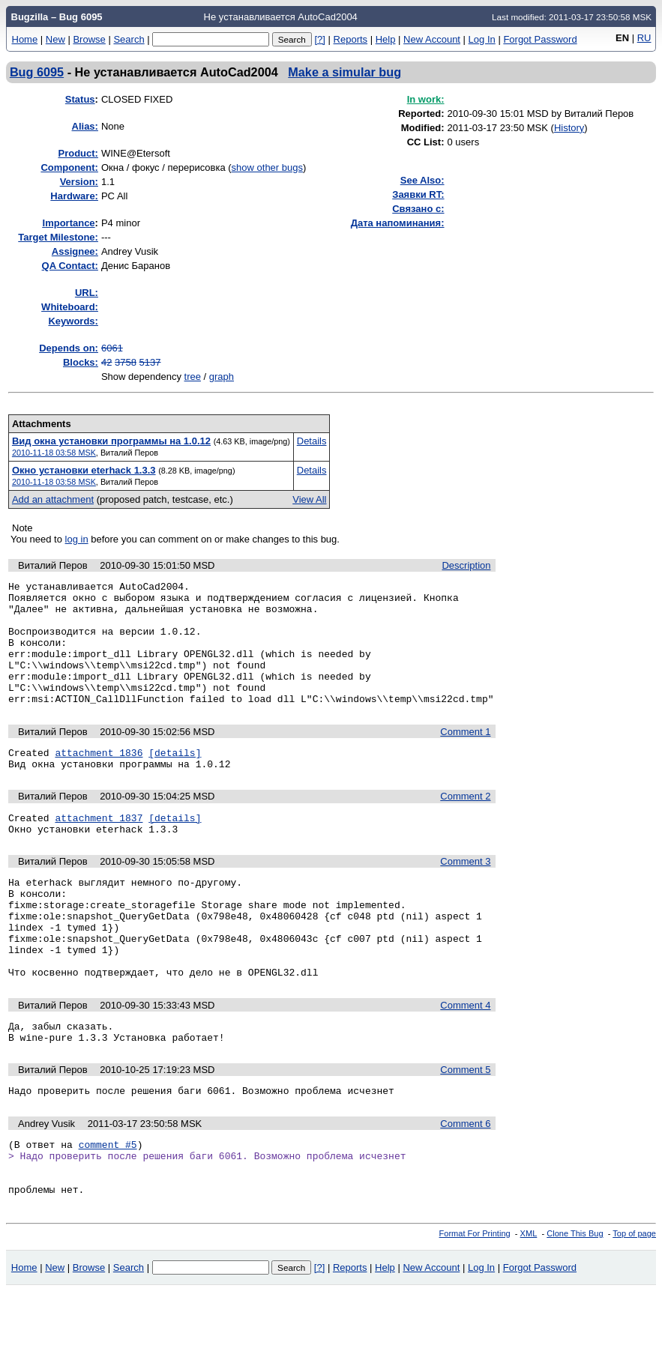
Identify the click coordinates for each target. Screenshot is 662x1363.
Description (466, 565)
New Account (431, 39)
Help (386, 39)
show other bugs (267, 167)
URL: (86, 292)
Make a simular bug (344, 72)
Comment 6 (465, 1184)
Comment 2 (465, 825)
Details (312, 441)
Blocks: (80, 362)
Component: (69, 167)
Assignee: (75, 251)
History (569, 127)
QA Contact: (70, 265)
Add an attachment (53, 499)
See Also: (422, 180)
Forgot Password (540, 39)
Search (128, 39)
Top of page (634, 1305)
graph (221, 376)
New (55, 39)
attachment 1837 (98, 849)
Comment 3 (465, 895)
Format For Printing (475, 1305)
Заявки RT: (418, 194)
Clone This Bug (575, 1305)
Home (25, 39)
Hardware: (74, 196)
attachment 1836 (98, 779)
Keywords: (72, 321)
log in (76, 539)
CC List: (426, 142)
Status (80, 99)
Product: (77, 153)
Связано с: (418, 208)
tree (192, 376)
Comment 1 (465, 756)
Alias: (85, 126)
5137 (150, 362)
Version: (79, 181)
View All (309, 499)
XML (529, 1305)
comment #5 (108, 1207)
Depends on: (68, 348)
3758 (125, 362)
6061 (112, 348)
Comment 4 (465, 1059)
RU (644, 37)
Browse (89, 39)
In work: (426, 99)
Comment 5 (465, 1128)
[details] (174, 779)
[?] (319, 39)
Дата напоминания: (398, 223)
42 (106, 362)
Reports (351, 39)
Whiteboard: (69, 306)
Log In (482, 39)
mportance (69, 223)
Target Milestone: (58, 237)
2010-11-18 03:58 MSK (54, 452)
